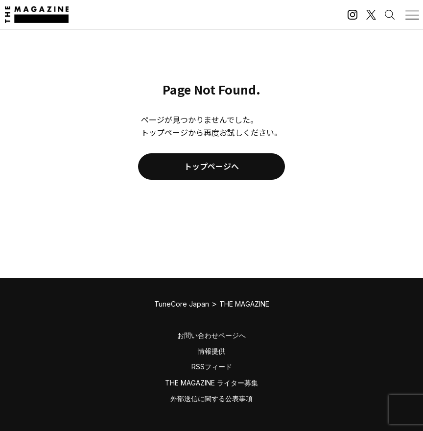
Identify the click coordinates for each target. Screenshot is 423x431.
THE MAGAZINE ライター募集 (211, 383)
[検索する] (390, 15)
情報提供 (211, 351)
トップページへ (211, 166)
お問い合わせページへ (211, 335)
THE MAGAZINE (244, 304)
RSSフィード (211, 366)
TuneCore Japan (181, 304)
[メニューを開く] (412, 14)
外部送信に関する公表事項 (211, 398)
